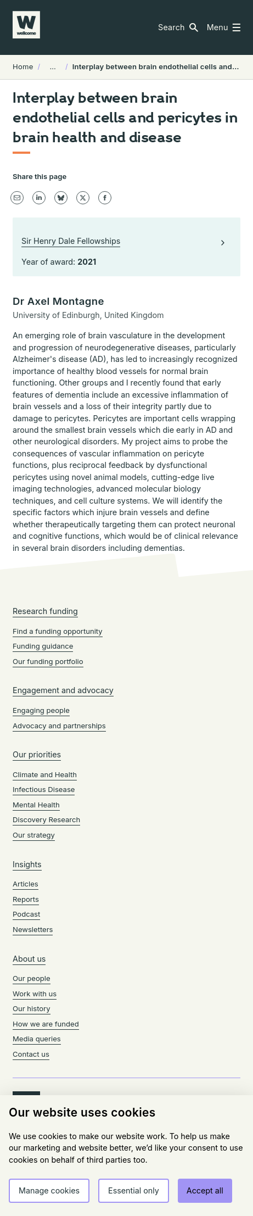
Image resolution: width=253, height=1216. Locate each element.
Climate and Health (45, 774)
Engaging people (41, 710)
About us (29, 958)
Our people (31, 978)
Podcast (26, 914)
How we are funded (46, 1023)
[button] (178, 27)
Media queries (37, 1038)
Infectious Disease (44, 789)
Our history (31, 1008)
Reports (26, 899)
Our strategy (34, 834)
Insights (27, 864)
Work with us (35, 993)
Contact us (31, 1054)
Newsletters (33, 929)
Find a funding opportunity (58, 631)
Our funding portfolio (48, 661)
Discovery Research (46, 819)
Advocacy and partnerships (59, 725)
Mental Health (36, 804)
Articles (25, 883)
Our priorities (37, 754)
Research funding (45, 611)
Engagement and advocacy (63, 690)
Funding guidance (43, 646)
